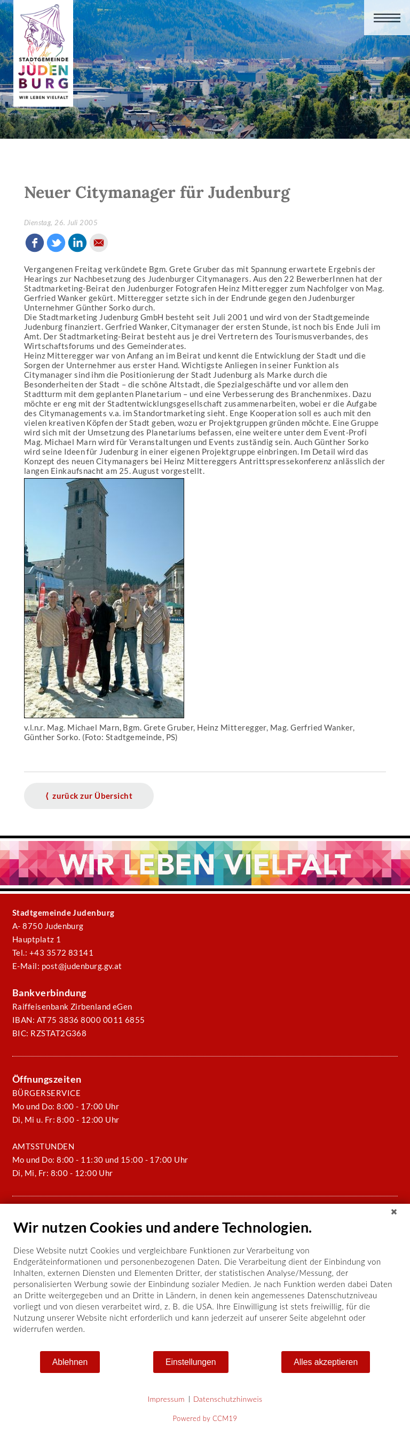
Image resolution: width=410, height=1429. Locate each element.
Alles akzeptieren (326, 1362)
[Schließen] (394, 1212)
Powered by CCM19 (205, 1418)
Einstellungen (190, 1362)
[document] (205, 1284)
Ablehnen (70, 1362)
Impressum (166, 1398)
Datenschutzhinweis (228, 1398)
